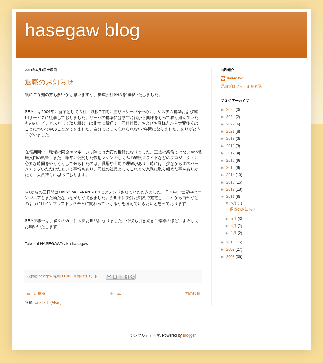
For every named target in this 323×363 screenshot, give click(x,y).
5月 (234, 218)
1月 (234, 233)
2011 (231, 196)
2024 (231, 117)
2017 (231, 153)
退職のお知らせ (49, 82)
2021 (231, 131)
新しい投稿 (35, 293)
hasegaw (235, 78)
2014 (231, 175)
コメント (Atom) (47, 302)
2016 (231, 160)
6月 (234, 203)
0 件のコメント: (86, 276)
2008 (231, 257)
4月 (234, 226)
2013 (231, 182)
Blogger (189, 335)
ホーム (115, 293)
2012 (231, 189)
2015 (231, 168)
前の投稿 (192, 293)
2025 (231, 109)
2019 (231, 138)
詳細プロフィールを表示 (241, 86)
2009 (231, 249)
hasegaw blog (82, 30)
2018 (231, 146)
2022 (231, 124)
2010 (231, 242)
